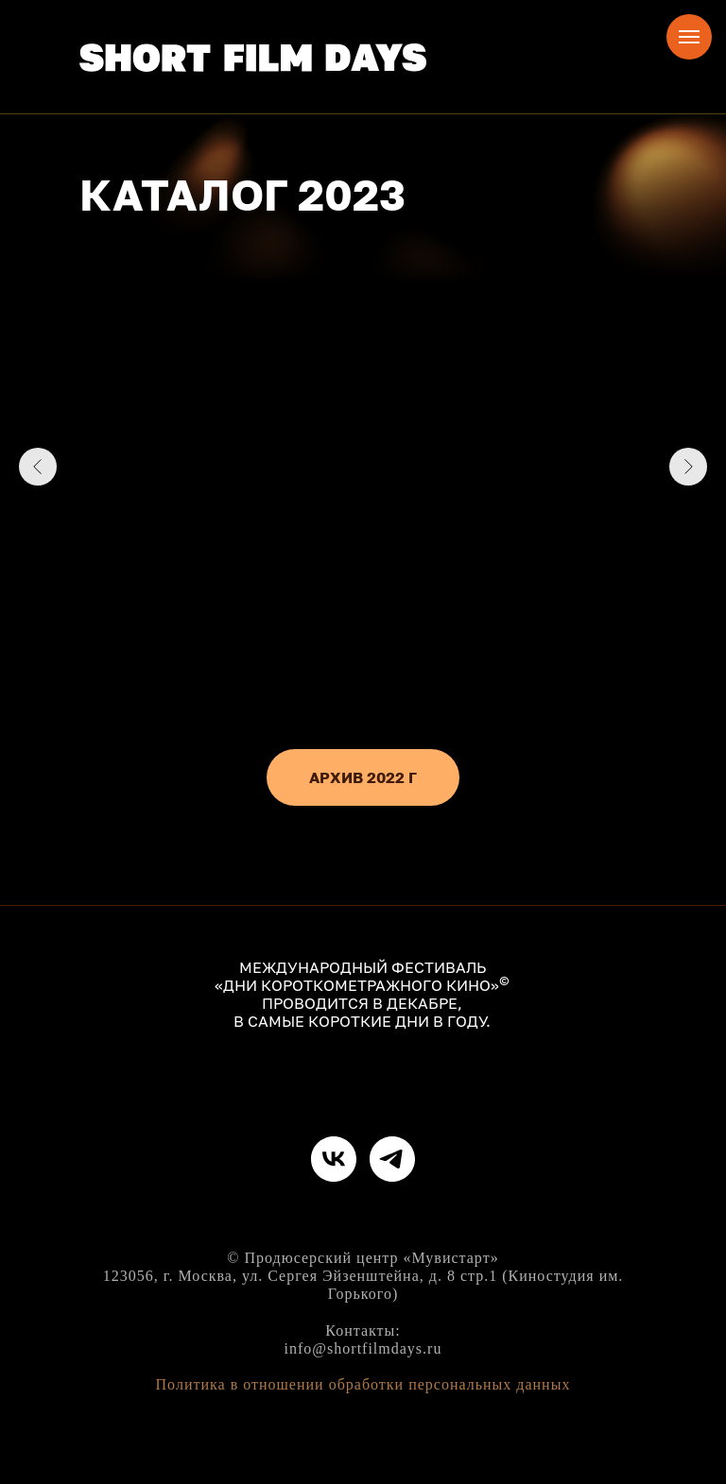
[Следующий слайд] (688, 467)
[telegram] (392, 1159)
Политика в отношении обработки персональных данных (363, 1384)
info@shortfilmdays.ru (363, 1348)
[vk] (333, 1159)
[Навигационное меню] (689, 36)
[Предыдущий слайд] (38, 467)
